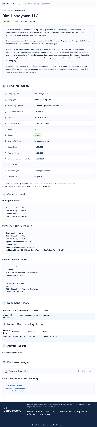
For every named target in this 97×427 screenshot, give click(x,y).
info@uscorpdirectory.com (39, 414)
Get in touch (51, 411)
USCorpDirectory (13, 4)
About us (39, 411)
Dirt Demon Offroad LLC (16, 385)
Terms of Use (65, 411)
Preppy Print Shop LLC (15, 391)
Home (30, 411)
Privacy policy (80, 411)
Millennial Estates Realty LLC (17, 388)
